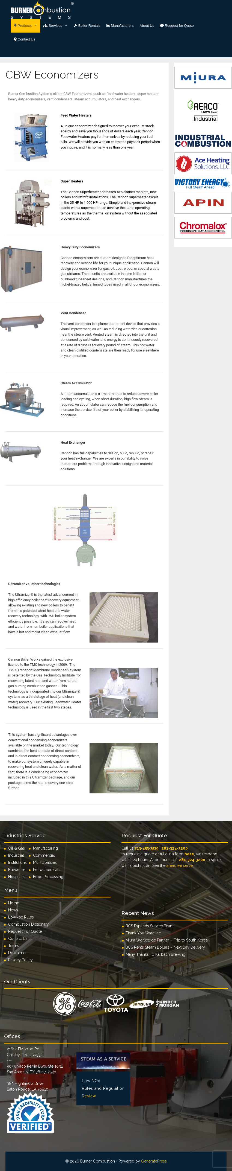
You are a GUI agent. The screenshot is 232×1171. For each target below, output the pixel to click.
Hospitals (16, 876)
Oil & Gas (16, 848)
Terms (13, 945)
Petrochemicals (46, 869)
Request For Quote (25, 931)
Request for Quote (177, 26)
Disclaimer (17, 953)
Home (13, 903)
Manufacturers (120, 26)
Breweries (17, 869)
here (189, 854)
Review (89, 1096)
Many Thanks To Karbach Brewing (155, 954)
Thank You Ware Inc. (144, 933)
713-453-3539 (147, 848)
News (13, 910)
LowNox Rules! (21, 917)
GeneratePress (154, 1161)
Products (27, 26)
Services (57, 26)
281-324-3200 (174, 848)
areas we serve (179, 865)
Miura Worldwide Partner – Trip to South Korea (167, 940)
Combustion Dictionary (28, 924)
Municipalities (45, 862)
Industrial (16, 855)
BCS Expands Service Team (150, 926)
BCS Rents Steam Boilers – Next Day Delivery (165, 947)
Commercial (44, 855)
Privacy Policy (20, 960)
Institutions (18, 862)
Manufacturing (45, 848)
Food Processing (48, 876)
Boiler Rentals (87, 26)
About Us (146, 26)
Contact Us (24, 39)
